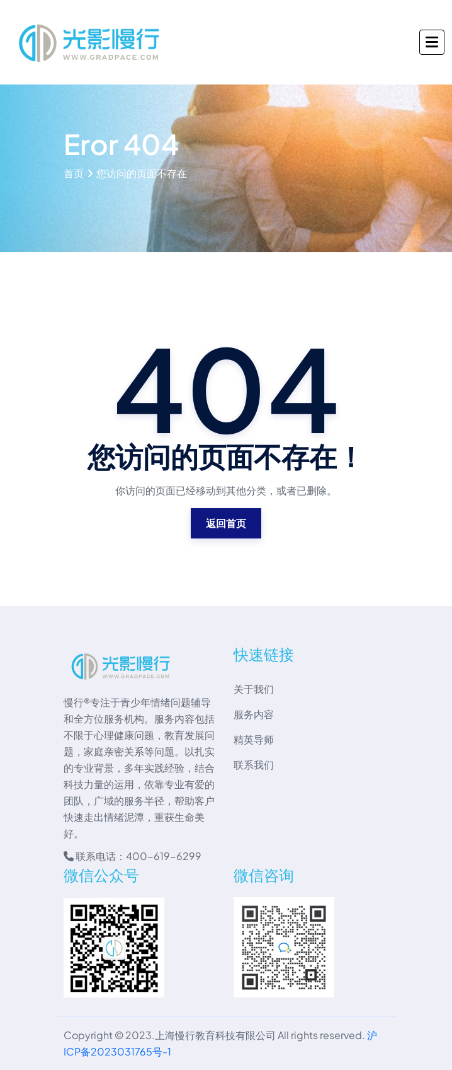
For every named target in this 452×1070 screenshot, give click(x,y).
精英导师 (254, 739)
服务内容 (254, 714)
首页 (74, 173)
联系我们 (254, 764)
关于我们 (254, 688)
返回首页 (226, 523)
